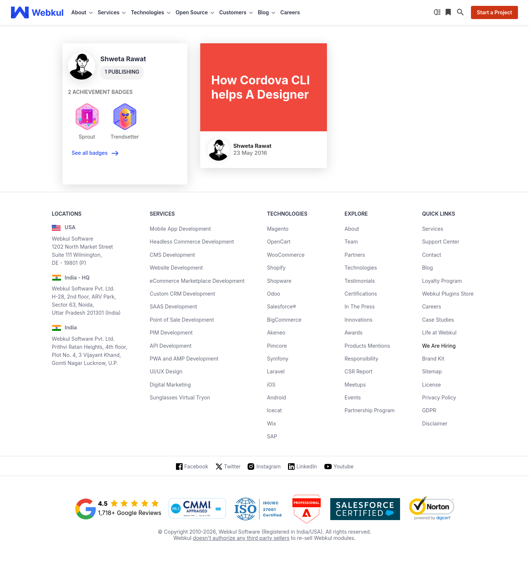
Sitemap (432, 371)
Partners (355, 255)
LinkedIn (306, 466)
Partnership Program (370, 410)
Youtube (344, 466)
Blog (427, 267)
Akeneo (276, 332)
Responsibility (361, 358)
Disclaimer (434, 423)
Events (353, 397)
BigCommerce (284, 320)
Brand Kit (433, 358)
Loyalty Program (442, 281)
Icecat (274, 410)
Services (432, 229)
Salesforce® (281, 306)
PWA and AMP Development (184, 358)
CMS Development (172, 255)
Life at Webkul (439, 332)
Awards (354, 332)
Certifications (361, 293)
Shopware (279, 281)
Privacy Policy (439, 397)
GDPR (429, 410)
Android (276, 397)
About (352, 229)
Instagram (268, 466)
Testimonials (360, 281)
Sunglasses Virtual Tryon (180, 397)
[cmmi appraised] (197, 509)
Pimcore (277, 346)
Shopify (276, 267)
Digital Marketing (170, 384)
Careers (290, 12)
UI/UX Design (166, 371)
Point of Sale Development (182, 320)
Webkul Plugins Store (448, 293)
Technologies (361, 267)
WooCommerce (286, 255)
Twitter (232, 466)
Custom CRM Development (182, 293)
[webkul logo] (37, 12)
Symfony (277, 358)
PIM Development (171, 332)
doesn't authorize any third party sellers (241, 538)
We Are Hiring (439, 346)
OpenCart (279, 241)
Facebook (196, 466)
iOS (271, 384)
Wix (271, 423)
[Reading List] (449, 12)
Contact (431, 255)
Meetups (355, 384)
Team (351, 241)
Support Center (440, 241)
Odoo (273, 293)
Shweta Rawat (252, 145)
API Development (171, 346)
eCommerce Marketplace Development (197, 281)
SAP (272, 436)
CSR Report (359, 371)
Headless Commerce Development (192, 241)
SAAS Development (173, 306)
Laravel (276, 371)
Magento (277, 229)
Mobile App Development (180, 229)
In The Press (360, 306)
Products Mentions (367, 346)
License (431, 384)
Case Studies (438, 320)
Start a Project (494, 12)
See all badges (90, 153)
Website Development (176, 267)
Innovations (359, 320)
